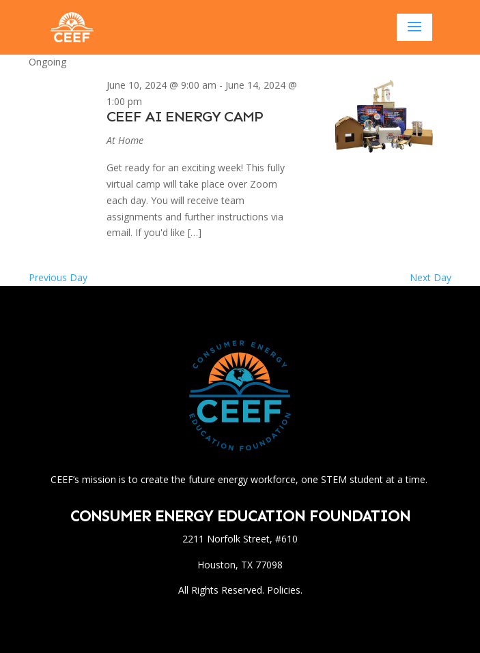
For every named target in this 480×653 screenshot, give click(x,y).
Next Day (430, 277)
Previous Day (58, 277)
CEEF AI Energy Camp (185, 116)
